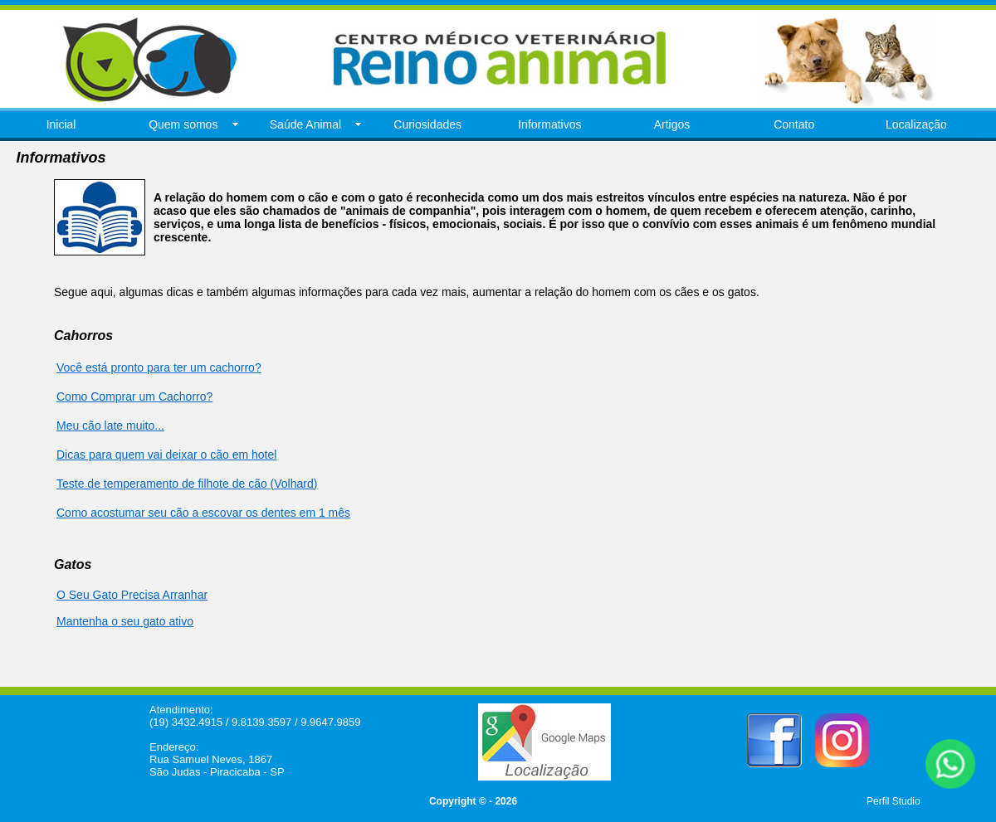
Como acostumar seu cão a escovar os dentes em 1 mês (203, 512)
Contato (794, 124)
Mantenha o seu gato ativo (124, 621)
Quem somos (183, 124)
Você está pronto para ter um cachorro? (158, 367)
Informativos (549, 124)
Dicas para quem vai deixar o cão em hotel (166, 454)
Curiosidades (427, 124)
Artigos (672, 124)
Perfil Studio (893, 801)
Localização (916, 124)
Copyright (452, 801)
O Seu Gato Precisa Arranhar (132, 594)
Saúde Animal (305, 124)
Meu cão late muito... (110, 425)
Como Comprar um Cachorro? (134, 396)
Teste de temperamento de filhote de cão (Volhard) (186, 483)
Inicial (61, 124)
